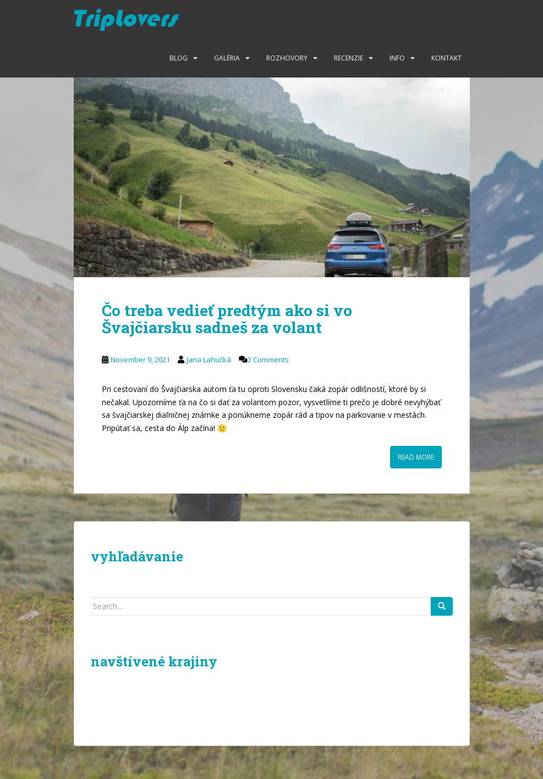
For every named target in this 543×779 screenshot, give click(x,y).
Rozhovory (287, 58)
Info (397, 58)
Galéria (227, 58)
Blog (178, 58)
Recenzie (348, 58)
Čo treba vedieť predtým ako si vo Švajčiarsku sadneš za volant (227, 319)
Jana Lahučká (209, 359)
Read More (416, 457)
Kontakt (446, 58)
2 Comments (268, 359)
